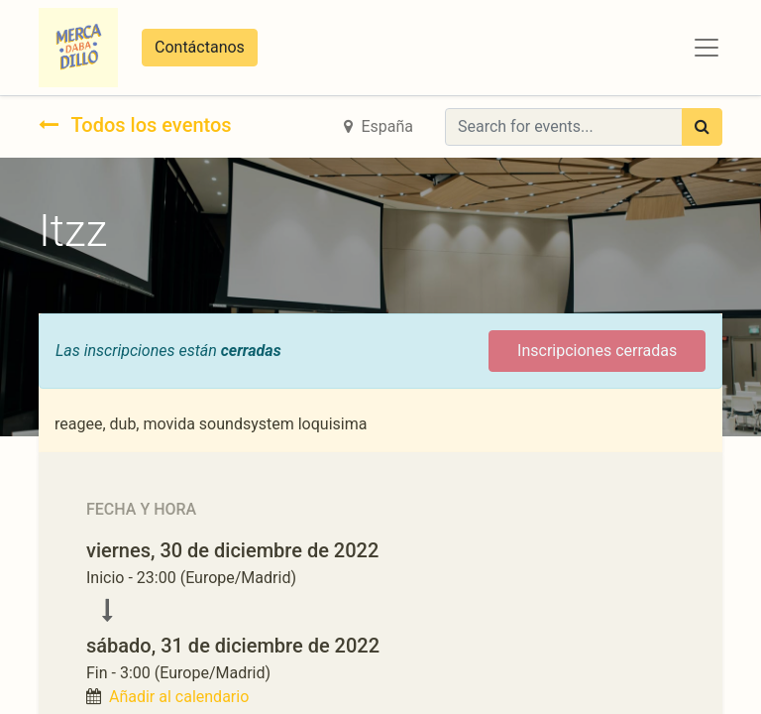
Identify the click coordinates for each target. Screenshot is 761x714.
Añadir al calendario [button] (179, 696)
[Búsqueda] (702, 127)
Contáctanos (200, 47)
